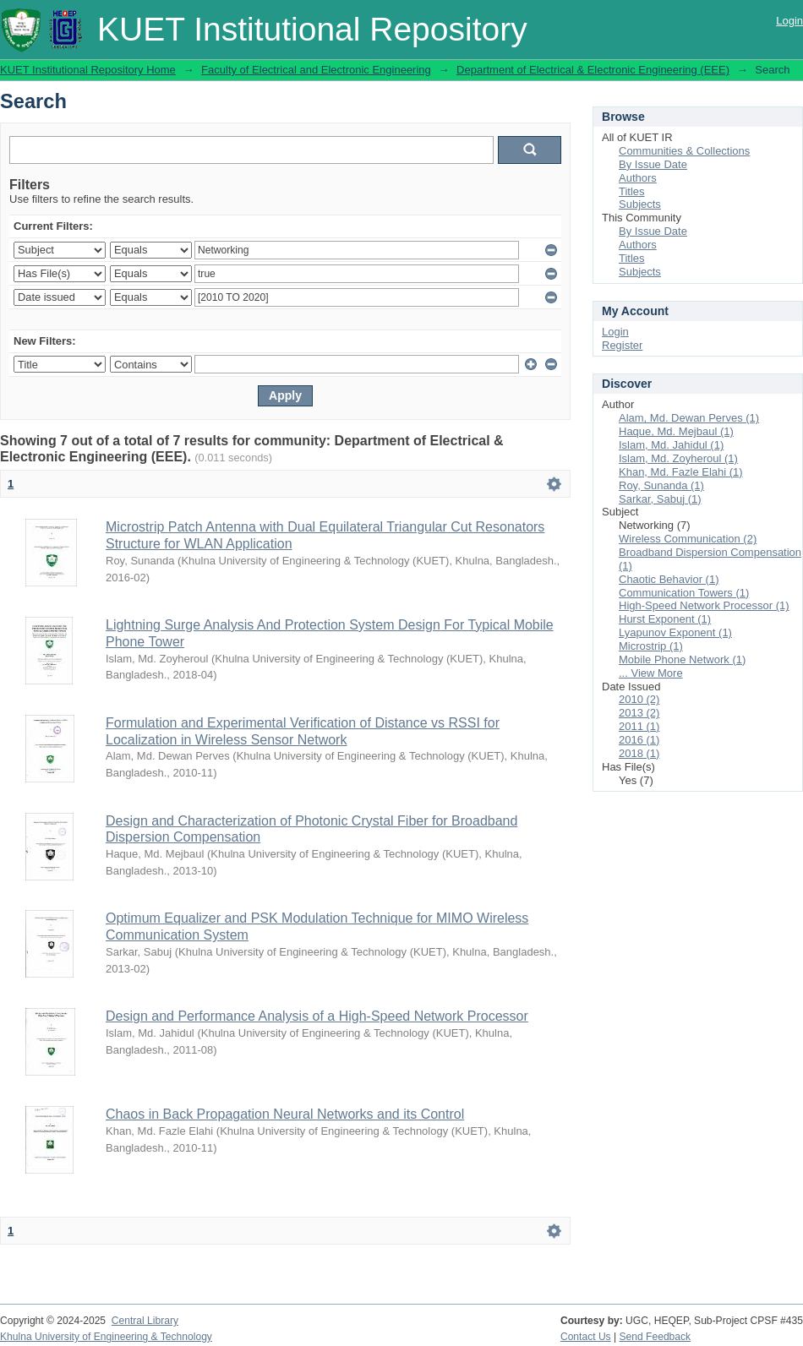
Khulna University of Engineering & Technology (106, 1337)
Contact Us (585, 1337)
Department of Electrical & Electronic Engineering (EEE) (592, 69)
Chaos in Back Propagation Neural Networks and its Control (285, 1114)
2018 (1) (639, 753)
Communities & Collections (684, 150)
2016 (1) (639, 739)
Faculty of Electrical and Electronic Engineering (316, 69)
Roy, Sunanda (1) (661, 485)
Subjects (640, 204)
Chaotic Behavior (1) (669, 579)
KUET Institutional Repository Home (88, 69)
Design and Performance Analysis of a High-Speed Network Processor (317, 1016)
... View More (651, 673)
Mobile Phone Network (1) (682, 659)
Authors (638, 178)
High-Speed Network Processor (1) (704, 605)
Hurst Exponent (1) (665, 619)
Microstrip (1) (651, 646)
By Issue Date (653, 164)
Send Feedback (655, 1337)
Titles (632, 191)
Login (789, 20)
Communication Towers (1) (684, 592)
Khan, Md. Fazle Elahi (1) (681, 472)
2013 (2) (639, 712)
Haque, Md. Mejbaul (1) (676, 431)
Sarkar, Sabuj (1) (660, 499)
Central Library (145, 1321)
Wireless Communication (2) (688, 538)
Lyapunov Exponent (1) (675, 632)
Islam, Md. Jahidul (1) (671, 445)
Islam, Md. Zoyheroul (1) (678, 458)
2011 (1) (639, 726)
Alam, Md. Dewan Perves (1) (689, 417)
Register (622, 345)
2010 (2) (639, 699)
